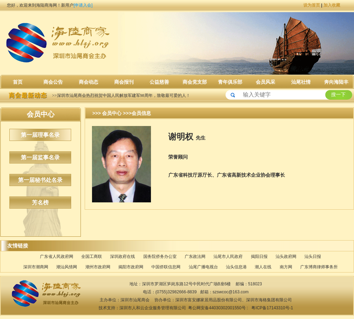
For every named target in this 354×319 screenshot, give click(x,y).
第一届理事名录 (40, 135)
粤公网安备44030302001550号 (217, 307)
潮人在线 (263, 267)
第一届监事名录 (40, 157)
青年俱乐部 (230, 82)
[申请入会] (83, 5)
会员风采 (265, 82)
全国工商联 (91, 256)
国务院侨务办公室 (160, 256)
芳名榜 (40, 202)
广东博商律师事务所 (319, 267)
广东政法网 (195, 256)
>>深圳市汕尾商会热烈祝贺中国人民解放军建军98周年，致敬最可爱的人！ (121, 95)
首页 (18, 82)
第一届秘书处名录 (40, 180)
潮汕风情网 (66, 267)
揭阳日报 (259, 256)
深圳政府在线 (122, 256)
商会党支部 (195, 82)
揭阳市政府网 (130, 267)
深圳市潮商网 (35, 267)
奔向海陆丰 (336, 82)
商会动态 (88, 82)
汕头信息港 (236, 267)
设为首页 (311, 5)
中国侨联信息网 (165, 267)
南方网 (286, 267)
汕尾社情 (301, 82)
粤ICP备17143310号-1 (271, 307)
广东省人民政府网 (56, 256)
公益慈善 (159, 82)
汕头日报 (312, 256)
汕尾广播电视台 (203, 267)
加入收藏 (331, 5)
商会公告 (53, 82)
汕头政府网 (286, 256)
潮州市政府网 (97, 267)
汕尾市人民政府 (228, 256)
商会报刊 (124, 82)
